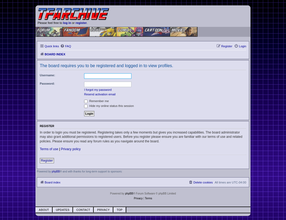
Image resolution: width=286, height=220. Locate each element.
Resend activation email (100, 94)
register (81, 22)
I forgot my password (98, 89)
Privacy (103, 209)
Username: (47, 75)
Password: (47, 83)
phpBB (56, 171)
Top (120, 209)
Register (47, 161)
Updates (62, 209)
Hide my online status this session (109, 105)
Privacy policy (71, 149)
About (44, 209)
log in (67, 22)
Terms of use (49, 149)
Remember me (96, 101)
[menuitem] (65, 46)
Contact (83, 209)
